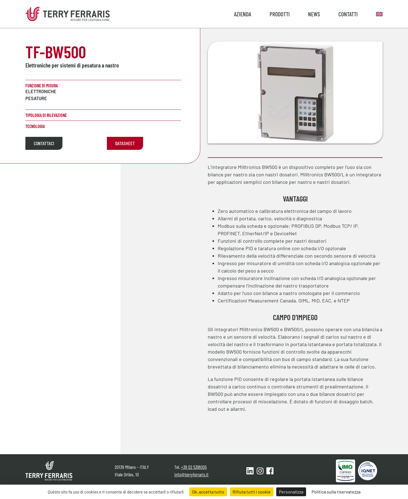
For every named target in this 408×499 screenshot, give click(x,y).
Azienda (242, 13)
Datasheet (125, 143)
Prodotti (280, 13)
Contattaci (44, 143)
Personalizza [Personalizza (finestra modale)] (291, 491)
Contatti (348, 13)
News (314, 13)
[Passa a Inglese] (379, 13)
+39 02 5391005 (194, 467)
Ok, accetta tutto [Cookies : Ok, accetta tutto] (208, 491)
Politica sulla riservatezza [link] (336, 491)
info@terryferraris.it (191, 474)
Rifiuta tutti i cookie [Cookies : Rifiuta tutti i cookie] (252, 491)
